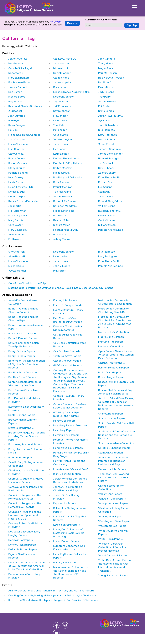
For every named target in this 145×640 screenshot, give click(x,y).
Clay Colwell (16, 153)
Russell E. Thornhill (109, 210)
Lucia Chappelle (18, 144)
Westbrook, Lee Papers (112, 525)
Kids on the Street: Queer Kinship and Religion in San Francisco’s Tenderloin (53, 600)
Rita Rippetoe (106, 129)
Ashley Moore (61, 239)
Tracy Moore (105, 63)
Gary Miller (59, 215)
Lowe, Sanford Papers (66, 524)
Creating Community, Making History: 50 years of (52, 595)
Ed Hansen (14, 239)
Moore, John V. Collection (113, 332)
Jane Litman (60, 144)
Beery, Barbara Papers (21, 351)
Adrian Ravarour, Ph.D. (111, 115)
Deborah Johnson (63, 96)
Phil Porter (104, 106)
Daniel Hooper (62, 72)
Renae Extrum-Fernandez (23, 201)
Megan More (105, 68)
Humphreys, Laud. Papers (68, 447)
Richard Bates (16, 96)
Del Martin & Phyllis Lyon (67, 163)
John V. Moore (106, 58)
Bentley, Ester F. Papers (22, 377)
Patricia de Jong (18, 172)
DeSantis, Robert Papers (22, 549)
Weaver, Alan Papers (110, 516)
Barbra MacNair (62, 168)
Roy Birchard (16, 101)
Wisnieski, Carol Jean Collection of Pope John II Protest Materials (113, 547)
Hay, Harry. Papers (63, 430)
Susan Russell (106, 144)
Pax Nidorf (104, 82)
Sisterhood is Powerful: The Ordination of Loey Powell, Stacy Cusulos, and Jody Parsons (60, 287)
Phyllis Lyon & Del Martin (67, 177)
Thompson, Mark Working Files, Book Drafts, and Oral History (114, 477)
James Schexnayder (110, 153)
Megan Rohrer (106, 139)
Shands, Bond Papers (110, 413)
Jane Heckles (61, 63)
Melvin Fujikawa (17, 215)
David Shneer (106, 168)
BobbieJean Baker (19, 82)
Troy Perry (104, 96)
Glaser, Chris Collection (67, 360)
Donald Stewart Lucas (66, 158)
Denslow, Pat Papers (20, 540)
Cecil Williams (106, 220)
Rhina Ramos (106, 110)
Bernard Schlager (108, 158)
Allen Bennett (16, 256)
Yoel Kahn (59, 125)
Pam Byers (14, 120)
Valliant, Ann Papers (110, 493)
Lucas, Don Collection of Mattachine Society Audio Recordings (68, 533)
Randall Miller (61, 220)
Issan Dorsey (15, 177)
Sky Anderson (16, 251)
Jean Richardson (108, 125)
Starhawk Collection (110, 452)
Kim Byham (55, 21)
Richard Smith (106, 182)
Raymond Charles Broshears (25, 106)
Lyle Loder (59, 149)
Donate (72, 23)
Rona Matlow (61, 182)
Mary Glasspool (17, 229)
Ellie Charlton (16, 149)
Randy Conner (16, 158)
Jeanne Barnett (17, 87)
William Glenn (16, 234)
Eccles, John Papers (65, 300)
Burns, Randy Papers (20, 457)
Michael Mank (61, 172)
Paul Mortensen (107, 72)
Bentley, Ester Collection (23, 372)
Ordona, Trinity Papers (111, 362)
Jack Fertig (14, 205)
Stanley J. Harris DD (64, 58)
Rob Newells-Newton (111, 77)
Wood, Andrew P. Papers (112, 555)
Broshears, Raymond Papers (25, 444)
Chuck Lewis (60, 134)
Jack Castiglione (18, 139)
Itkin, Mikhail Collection (67, 473)
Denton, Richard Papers (22, 544)
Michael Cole (16, 265)
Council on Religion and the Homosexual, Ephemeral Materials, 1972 (24, 515)
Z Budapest (15, 110)
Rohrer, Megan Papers (111, 377)
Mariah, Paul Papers (64, 562)
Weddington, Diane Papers (114, 521)
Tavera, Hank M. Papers (112, 469)
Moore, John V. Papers (111, 336)
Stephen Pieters (108, 101)
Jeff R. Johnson (62, 106)
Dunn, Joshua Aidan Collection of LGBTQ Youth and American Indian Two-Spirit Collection (26, 566)
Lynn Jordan (60, 120)
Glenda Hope (61, 77)
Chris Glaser (15, 224)
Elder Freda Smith (109, 177)
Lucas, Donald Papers (66, 541)
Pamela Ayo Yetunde (110, 229)
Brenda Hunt (60, 87)
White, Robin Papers (110, 538)
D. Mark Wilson (107, 224)
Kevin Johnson (61, 110)
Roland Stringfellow (110, 201)
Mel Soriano (105, 186)
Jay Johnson (60, 101)
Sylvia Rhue (105, 120)
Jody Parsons (106, 91)
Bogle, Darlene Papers (21, 414)
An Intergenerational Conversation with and (51, 590)
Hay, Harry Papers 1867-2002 (70, 425)
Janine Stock (106, 196)
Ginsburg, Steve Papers (67, 355)
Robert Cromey (17, 163)
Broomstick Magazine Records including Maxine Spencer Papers (26, 436)
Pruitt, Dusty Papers (109, 372)
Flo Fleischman (17, 210)
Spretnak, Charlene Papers (114, 447)
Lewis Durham (16, 182)
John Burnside (16, 115)
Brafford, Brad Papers (20, 427)
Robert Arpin (16, 72)
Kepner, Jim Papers (64, 503)
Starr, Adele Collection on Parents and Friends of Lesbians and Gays (113, 461)
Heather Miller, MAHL (65, 229)
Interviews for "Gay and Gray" (70, 469)
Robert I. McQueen (64, 201)
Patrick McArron (62, 186)
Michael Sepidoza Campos (24, 134)
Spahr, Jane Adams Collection (116, 443)
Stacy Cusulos (16, 168)
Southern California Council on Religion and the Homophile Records (116, 435)
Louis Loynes (61, 153)
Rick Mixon (59, 234)
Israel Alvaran (16, 63)
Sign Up (132, 25)
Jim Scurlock (106, 163)
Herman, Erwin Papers (66, 434)
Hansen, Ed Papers (64, 420)
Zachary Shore (107, 172)
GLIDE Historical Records (68, 365)
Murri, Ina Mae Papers (110, 341)
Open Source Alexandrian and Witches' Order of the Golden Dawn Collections (116, 355)
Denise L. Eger (16, 191)
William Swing (106, 205)
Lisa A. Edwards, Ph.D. (21, 186)
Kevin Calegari (17, 125)
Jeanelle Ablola (17, 58)
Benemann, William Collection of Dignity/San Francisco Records (26, 364)
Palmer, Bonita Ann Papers (113, 367)
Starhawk (104, 191)
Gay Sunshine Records (66, 351)
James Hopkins (62, 82)
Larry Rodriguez (107, 134)
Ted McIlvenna (62, 191)
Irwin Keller (60, 129)
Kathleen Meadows (65, 205)
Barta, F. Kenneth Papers (22, 338)
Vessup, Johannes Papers (113, 503)
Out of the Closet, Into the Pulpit (27, 283)
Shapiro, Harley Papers (111, 418)
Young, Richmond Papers (113, 575)
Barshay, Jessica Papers (22, 333)
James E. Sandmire (109, 149)
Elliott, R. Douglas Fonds (67, 305)
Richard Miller (61, 224)
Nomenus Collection (110, 346)
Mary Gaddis (15, 220)
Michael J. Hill (61, 68)
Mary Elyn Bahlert (18, 77)
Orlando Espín (16, 196)
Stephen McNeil (63, 196)
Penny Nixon (105, 87)
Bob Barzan (15, 91)
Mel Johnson (60, 115)
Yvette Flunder (17, 270)
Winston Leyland (63, 139)
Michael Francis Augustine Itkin (71, 91)
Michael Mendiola (63, 210)
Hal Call (12, 129)
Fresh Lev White (107, 215)
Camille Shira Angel (20, 68)
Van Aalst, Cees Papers (112, 498)
